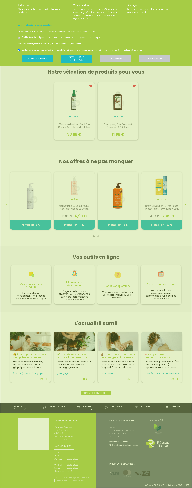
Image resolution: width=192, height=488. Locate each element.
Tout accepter (37, 58)
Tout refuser (115, 58)
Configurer (155, 58)
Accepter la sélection (76, 58)
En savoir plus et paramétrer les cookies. (35, 24)
